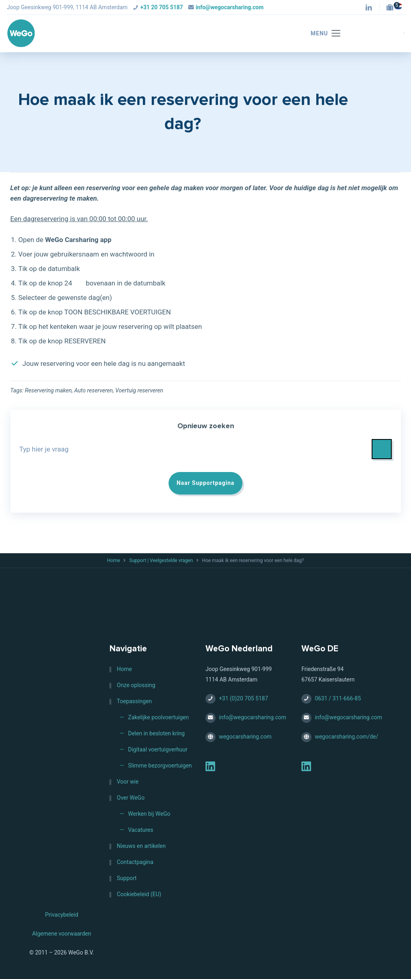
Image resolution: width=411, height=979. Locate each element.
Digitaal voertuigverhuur (157, 749)
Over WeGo (130, 797)
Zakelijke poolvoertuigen (158, 717)
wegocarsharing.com (245, 736)
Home (113, 561)
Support (126, 878)
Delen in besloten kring (156, 733)
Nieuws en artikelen (141, 846)
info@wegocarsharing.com (252, 717)
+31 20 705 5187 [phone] (161, 7)
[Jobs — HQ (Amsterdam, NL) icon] (392, 8)
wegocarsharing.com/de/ (346, 736)
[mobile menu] (321, 33)
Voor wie (127, 781)
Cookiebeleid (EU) (139, 894)
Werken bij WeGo (149, 814)
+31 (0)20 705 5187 (243, 698)
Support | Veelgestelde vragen (161, 561)
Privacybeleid (61, 914)
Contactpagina (135, 862)
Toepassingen (134, 701)
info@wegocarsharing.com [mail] (229, 7)
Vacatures (140, 830)
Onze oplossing (136, 685)
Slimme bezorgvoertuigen (160, 765)
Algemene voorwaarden (61, 933)
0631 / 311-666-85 (338, 698)
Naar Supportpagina (205, 483)
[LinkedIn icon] (368, 8)
